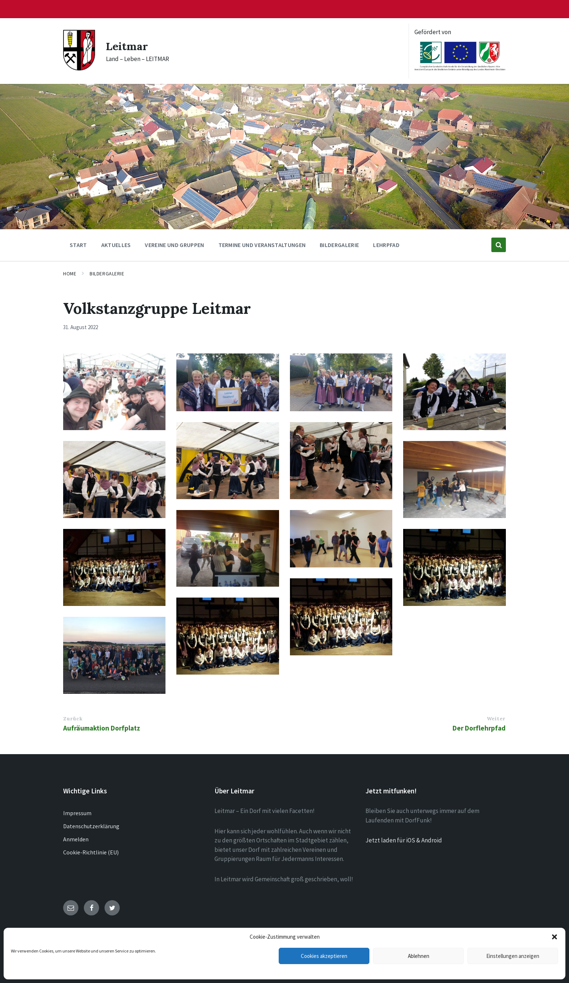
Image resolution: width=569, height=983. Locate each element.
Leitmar (127, 46)
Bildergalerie (107, 273)
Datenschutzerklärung (91, 826)
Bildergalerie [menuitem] (339, 244)
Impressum (77, 813)
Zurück (72, 718)
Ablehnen (418, 955)
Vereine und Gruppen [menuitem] (174, 244)
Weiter (496, 718)
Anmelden (76, 839)
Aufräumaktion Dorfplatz (101, 728)
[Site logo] (79, 68)
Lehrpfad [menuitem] (386, 244)
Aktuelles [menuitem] (116, 244)
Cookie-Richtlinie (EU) (91, 852)
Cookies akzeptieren (324, 955)
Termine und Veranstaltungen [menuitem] (262, 244)
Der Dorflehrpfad (479, 728)
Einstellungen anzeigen (512, 955)
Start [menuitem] (78, 244)
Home (69, 273)
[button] (554, 936)
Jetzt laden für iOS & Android (403, 840)
